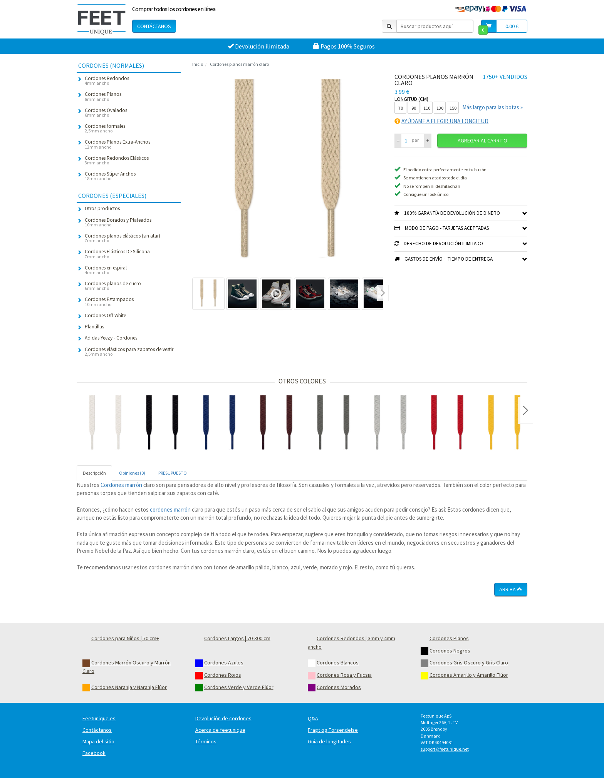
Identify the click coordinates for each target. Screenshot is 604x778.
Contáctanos (154, 26)
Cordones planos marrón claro (239, 64)
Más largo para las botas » (492, 107)
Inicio (197, 64)
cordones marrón (170, 509)
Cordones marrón (121, 485)
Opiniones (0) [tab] (132, 473)
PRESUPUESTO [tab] (172, 473)
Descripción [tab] (94, 473)
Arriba (510, 589)
